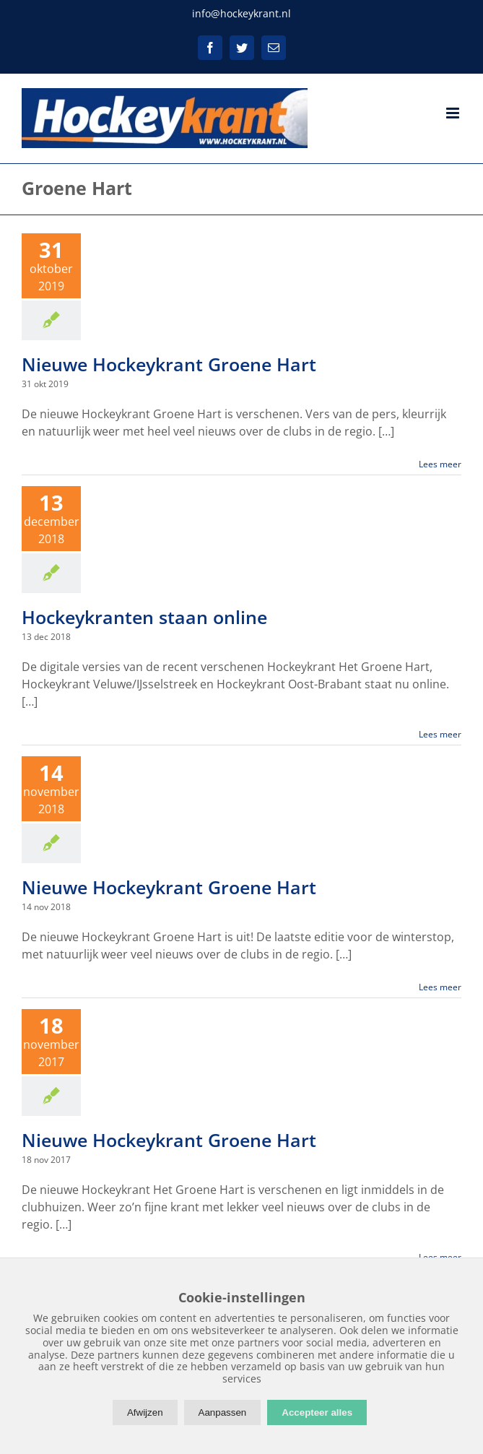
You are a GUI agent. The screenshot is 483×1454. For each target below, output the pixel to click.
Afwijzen (145, 1412)
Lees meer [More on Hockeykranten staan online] (440, 734)
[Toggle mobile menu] (453, 113)
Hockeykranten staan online (144, 617)
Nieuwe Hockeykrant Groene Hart (169, 364)
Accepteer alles (317, 1412)
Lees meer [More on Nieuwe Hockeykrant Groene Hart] (440, 464)
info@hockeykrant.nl (241, 13)
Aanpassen (223, 1412)
